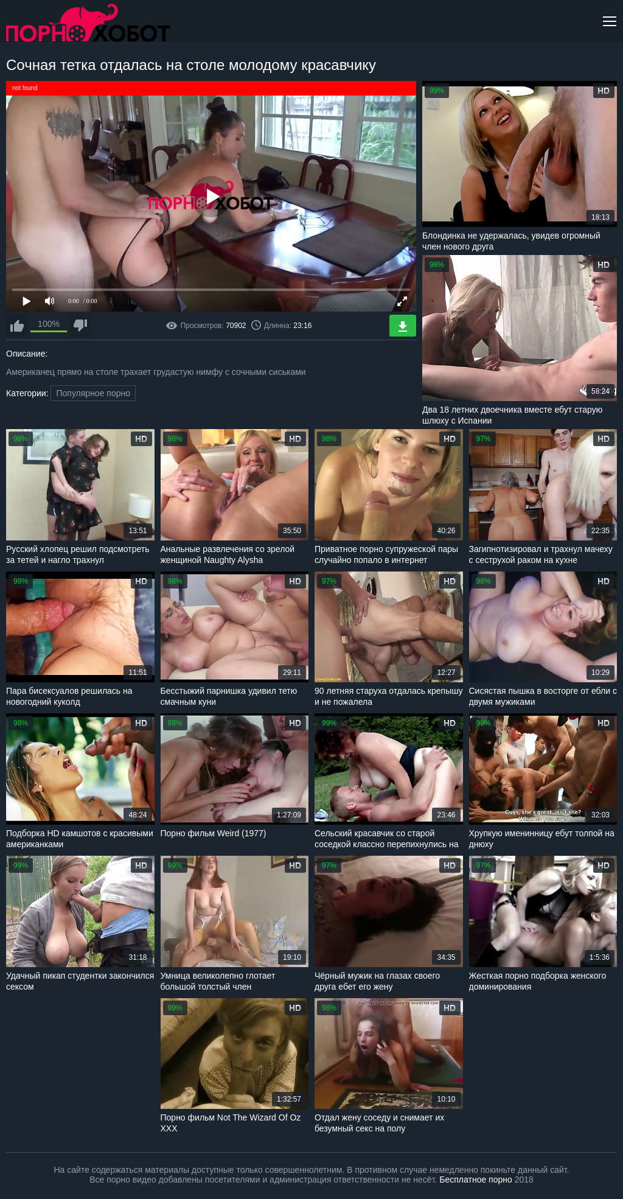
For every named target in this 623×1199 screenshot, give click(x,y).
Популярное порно (93, 393)
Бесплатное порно (475, 1179)
